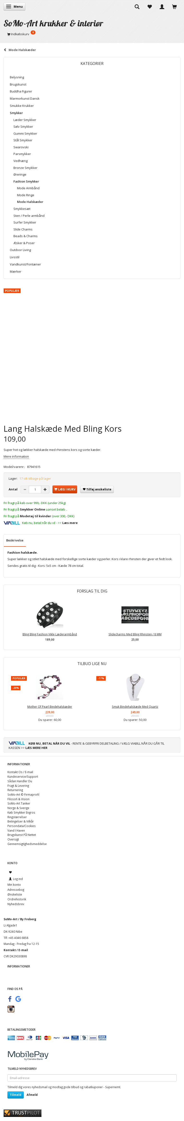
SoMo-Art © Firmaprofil (23, 794)
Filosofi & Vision (18, 799)
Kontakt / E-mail (16, 950)
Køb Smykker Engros (21, 812)
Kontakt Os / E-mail (20, 772)
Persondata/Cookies (21, 826)
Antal (13, 489)
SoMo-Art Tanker (18, 803)
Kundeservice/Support (22, 776)
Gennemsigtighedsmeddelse (27, 844)
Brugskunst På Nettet (21, 835)
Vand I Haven (16, 830)
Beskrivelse (14, 540)
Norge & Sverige (18, 808)
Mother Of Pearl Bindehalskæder (49, 706)
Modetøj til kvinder (35, 516)
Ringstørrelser (17, 817)
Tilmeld (15, 1095)
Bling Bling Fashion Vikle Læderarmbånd (50, 634)
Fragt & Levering (18, 786)
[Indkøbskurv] (92, 34)
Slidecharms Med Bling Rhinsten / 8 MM (135, 634)
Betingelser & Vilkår (20, 821)
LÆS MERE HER (36, 748)
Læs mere (70, 523)
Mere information (16, 456)
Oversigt (13, 839)
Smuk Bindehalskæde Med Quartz (135, 706)
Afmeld (32, 1095)
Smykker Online (32, 509)
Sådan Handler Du (19, 781)
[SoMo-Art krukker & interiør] (53, 23)
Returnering (15, 790)
